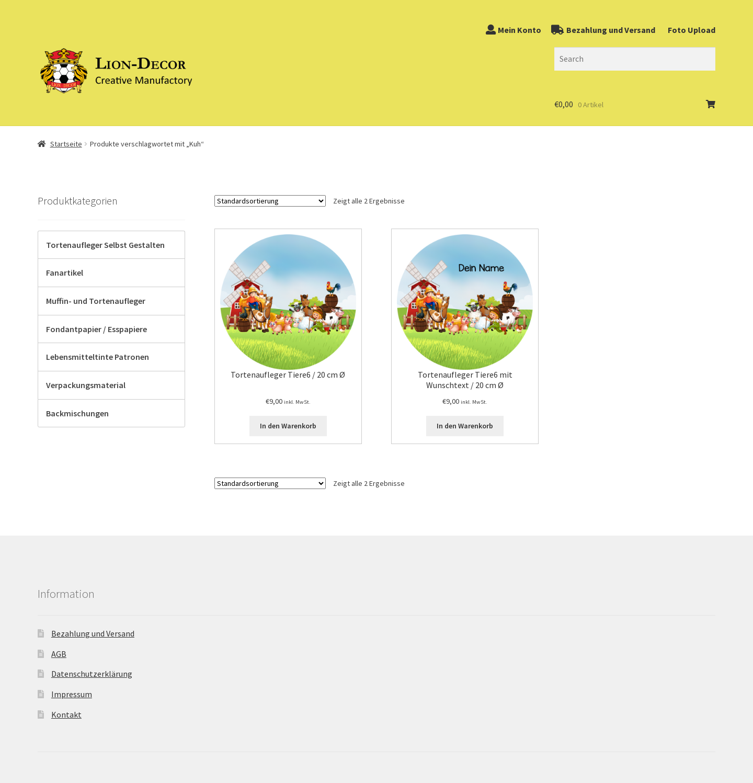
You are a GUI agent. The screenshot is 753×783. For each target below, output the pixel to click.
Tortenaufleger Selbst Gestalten (105, 245)
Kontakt (66, 714)
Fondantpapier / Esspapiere (96, 329)
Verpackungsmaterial (86, 385)
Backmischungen (77, 413)
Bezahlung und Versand (92, 633)
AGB (58, 654)
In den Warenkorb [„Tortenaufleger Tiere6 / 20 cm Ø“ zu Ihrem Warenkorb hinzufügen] (288, 425)
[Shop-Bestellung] (270, 201)
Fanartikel (64, 272)
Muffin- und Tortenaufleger (95, 301)
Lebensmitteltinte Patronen (97, 356)
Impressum (71, 694)
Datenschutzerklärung (91, 673)
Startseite (66, 144)
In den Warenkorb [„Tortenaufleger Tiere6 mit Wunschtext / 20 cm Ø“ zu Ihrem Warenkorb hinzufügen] (465, 425)
